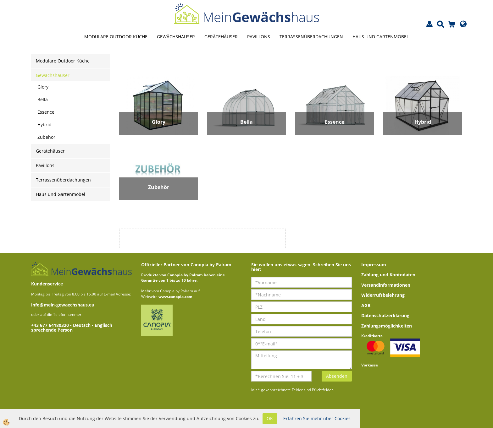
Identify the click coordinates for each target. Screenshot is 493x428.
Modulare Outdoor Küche (115, 37)
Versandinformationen (385, 285)
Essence (45, 112)
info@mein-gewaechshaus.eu (62, 305)
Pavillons (258, 37)
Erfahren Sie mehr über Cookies (317, 418)
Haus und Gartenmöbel (380, 37)
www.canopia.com (175, 296)
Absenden (336, 376)
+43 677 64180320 (50, 325)
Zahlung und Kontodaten (388, 275)
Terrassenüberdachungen (311, 37)
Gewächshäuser (176, 37)
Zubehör (46, 137)
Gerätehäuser (221, 37)
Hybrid (44, 124)
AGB (365, 305)
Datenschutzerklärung (385, 315)
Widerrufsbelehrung (383, 295)
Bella (42, 99)
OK (270, 418)
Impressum (373, 265)
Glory (42, 87)
